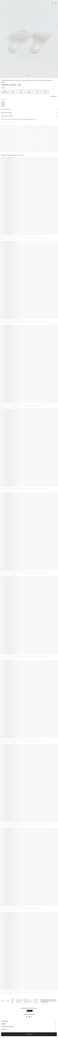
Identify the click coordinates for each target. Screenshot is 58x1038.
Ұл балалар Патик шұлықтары (36, 1001)
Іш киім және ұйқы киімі (12, 1000)
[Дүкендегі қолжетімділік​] (29, 116)
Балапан (7, 1000)
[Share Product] (52, 3)
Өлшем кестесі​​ (54, 96)
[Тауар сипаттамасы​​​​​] (29, 109)
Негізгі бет (2, 1001)
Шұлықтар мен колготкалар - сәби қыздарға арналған (27, 1001)
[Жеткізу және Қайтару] (29, 112)
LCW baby (4, 80)
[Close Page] (1, 3)
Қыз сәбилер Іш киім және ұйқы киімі (19, 1001)
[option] (3, 104)
